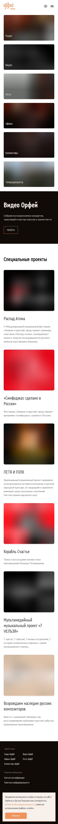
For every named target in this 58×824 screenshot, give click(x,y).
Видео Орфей (28, 754)
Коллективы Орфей (11, 764)
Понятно (16, 815)
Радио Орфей (9, 754)
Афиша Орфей (9, 759)
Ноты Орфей (28, 759)
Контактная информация (14, 778)
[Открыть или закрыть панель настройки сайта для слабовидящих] (46, 6)
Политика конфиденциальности (16, 783)
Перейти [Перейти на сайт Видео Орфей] (12, 229)
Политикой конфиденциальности (21, 804)
